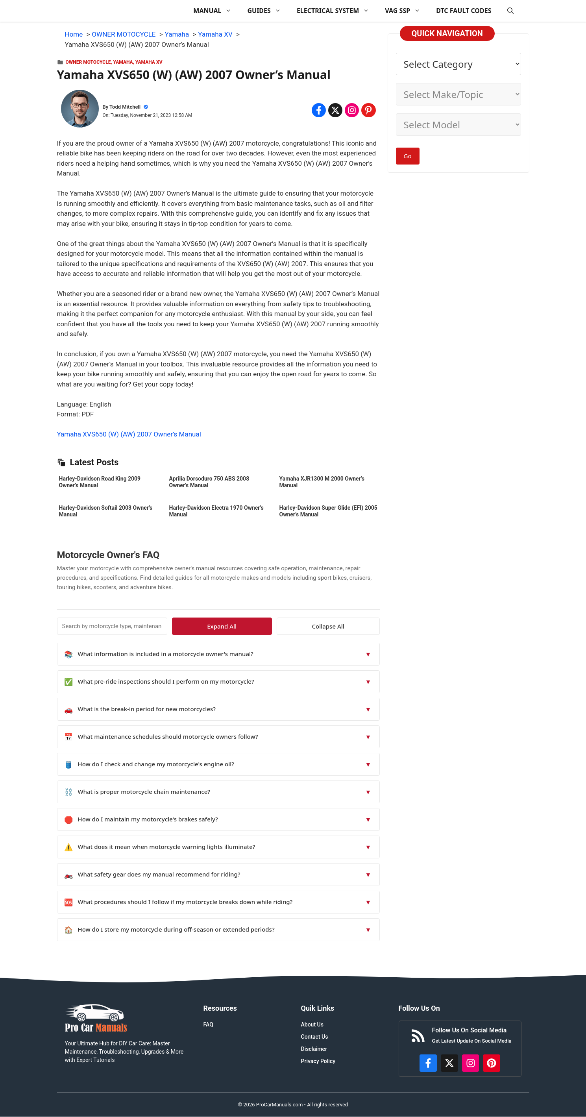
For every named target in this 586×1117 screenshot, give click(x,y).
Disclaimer (314, 1049)
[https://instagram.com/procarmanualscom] (470, 1063)
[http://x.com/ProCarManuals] (449, 1063)
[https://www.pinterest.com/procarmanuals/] (491, 1063)
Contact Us (314, 1037)
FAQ (208, 1024)
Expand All (307, 626)
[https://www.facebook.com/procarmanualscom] (428, 1063)
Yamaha (123, 62)
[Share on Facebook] (319, 110)
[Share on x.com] (335, 110)
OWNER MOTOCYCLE (88, 62)
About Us (312, 1024)
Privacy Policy (318, 1061)
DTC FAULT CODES (463, 10)
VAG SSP (406, 11)
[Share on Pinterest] (368, 110)
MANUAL (216, 11)
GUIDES (267, 11)
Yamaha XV (149, 62)
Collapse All (356, 626)
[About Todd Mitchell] (80, 110)
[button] (510, 11)
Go (408, 156)
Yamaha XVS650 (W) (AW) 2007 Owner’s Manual (129, 434)
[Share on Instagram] (352, 110)
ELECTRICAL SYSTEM (337, 11)
